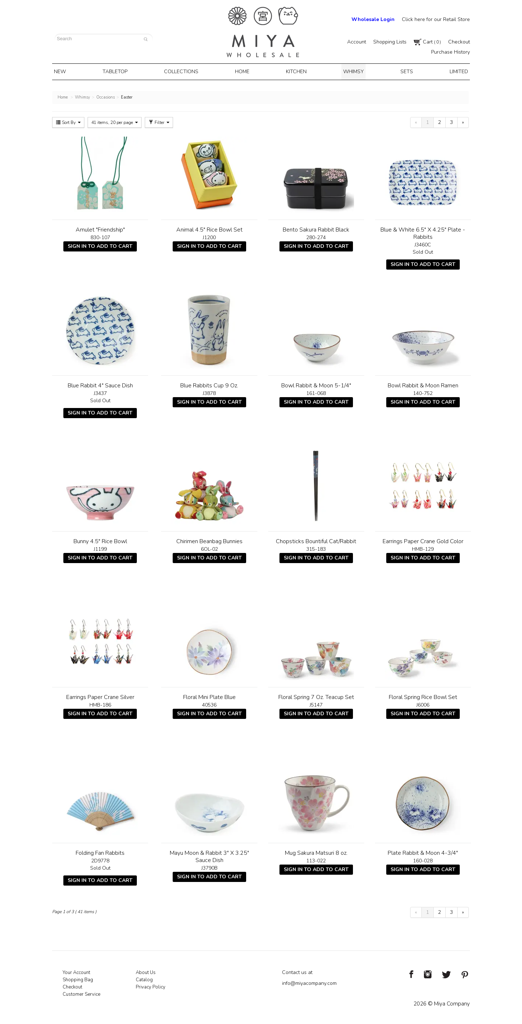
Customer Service (81, 993)
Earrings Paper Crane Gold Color (423, 540)
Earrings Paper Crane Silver (100, 696)
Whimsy (351, 71)
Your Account (76, 971)
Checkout (459, 41)
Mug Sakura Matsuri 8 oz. (316, 852)
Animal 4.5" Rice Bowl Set (209, 228)
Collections (184, 71)
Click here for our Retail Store (436, 19)
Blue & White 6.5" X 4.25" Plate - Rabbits (422, 232)
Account (356, 41)
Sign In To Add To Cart (100, 244)
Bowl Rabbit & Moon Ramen (423, 384)
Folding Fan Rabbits (100, 852)
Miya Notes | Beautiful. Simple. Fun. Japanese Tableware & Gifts (263, 32)
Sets (402, 71)
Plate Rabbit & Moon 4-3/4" (423, 852)
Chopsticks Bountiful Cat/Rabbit (316, 540)
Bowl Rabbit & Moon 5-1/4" (316, 384)
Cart (427, 41)
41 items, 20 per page (114, 121)
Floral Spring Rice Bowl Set (423, 696)
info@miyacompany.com (309, 981)
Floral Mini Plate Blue (209, 696)
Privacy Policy (150, 985)
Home (243, 71)
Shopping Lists (390, 41)
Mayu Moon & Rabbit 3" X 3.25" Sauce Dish (209, 855)
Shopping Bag (78, 978)
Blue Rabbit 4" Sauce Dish (100, 384)
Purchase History (450, 52)
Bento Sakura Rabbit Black (316, 228)
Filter (158, 121)
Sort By (68, 121)
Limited (453, 71)
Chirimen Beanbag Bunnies (209, 540)
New (65, 71)
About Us (146, 971)
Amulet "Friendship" (100, 228)
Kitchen (296, 71)
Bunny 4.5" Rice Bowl (100, 540)
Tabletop (118, 71)
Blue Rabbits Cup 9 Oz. (209, 384)
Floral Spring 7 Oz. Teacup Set (316, 696)
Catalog (144, 978)
